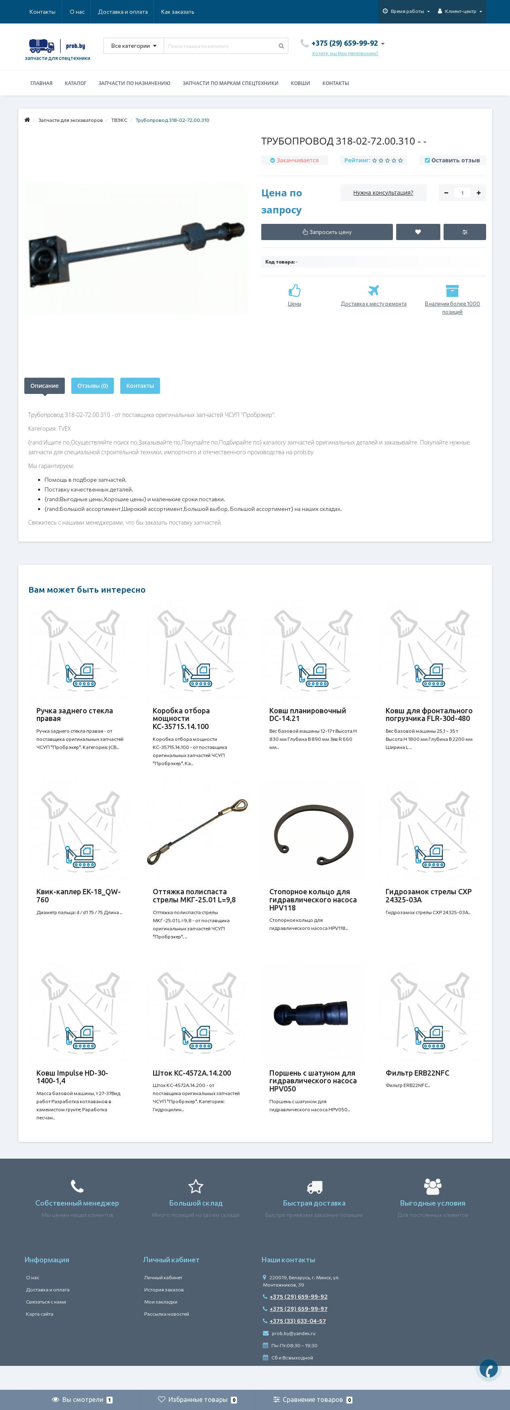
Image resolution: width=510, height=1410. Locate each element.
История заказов (164, 1313)
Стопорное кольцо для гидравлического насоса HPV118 (313, 907)
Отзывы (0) (92, 385)
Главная (41, 83)
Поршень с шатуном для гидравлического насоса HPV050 (313, 1097)
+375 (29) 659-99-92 (295, 1320)
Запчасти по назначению (134, 83)
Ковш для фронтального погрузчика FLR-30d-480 (429, 714)
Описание (44, 385)
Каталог (75, 83)
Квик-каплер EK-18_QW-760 (78, 903)
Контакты (183, 11)
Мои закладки (160, 1326)
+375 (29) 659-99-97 (295, 1332)
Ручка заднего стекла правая (74, 714)
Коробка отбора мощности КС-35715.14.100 (181, 718)
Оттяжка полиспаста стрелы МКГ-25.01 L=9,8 (194, 903)
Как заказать (139, 11)
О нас (37, 11)
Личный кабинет (163, 1301)
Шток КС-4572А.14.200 (192, 1089)
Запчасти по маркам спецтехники (231, 83)
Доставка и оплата (84, 11)
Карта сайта (39, 1338)
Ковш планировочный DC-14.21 (307, 714)
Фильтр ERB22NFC (417, 1089)
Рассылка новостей (166, 1338)
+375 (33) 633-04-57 (294, 1345)
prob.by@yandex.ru (289, 1357)
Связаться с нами (46, 1326)
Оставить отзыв (455, 160)
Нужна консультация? (383, 192)
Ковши (300, 83)
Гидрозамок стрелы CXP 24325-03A (429, 903)
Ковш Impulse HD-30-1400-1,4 (72, 1093)
